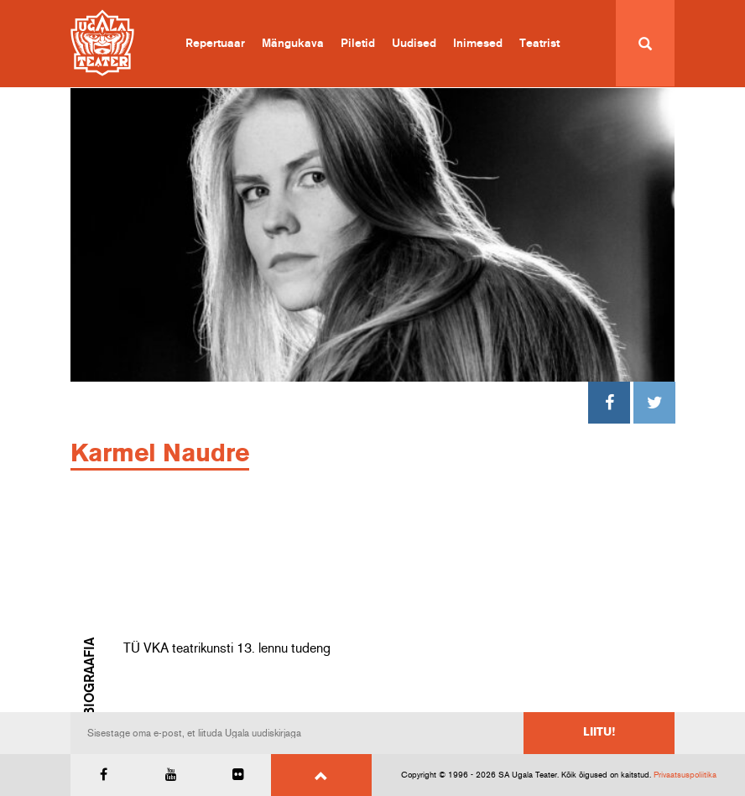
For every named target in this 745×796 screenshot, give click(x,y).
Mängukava (293, 43)
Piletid (358, 43)
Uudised (414, 43)
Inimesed (478, 43)
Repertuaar (215, 43)
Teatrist (539, 43)
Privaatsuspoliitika (685, 775)
